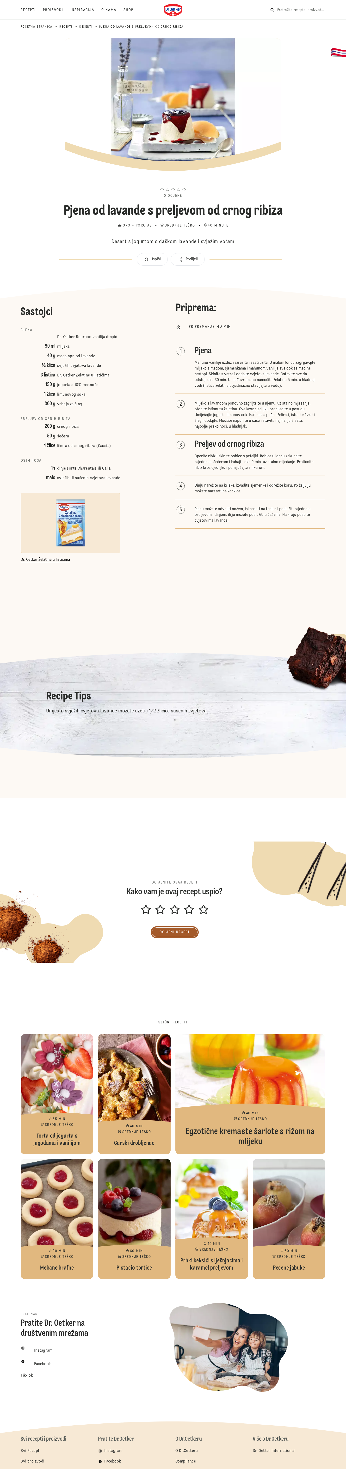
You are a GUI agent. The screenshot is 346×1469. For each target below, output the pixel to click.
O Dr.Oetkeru (186, 1451)
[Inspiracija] (85, 10)
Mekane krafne (57, 1219)
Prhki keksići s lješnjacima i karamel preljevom (211, 1219)
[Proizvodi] (56, 10)
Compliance (185, 1461)
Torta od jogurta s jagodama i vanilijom (57, 1094)
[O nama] (112, 10)
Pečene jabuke (289, 1219)
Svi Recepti (30, 1451)
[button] (173, 181)
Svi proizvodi (32, 1461)
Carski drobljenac (134, 1094)
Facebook (112, 1461)
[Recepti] (32, 10)
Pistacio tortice (134, 1219)
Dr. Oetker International (274, 1451)
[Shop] (132, 10)
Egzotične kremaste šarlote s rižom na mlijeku (250, 1094)
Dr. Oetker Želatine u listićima (83, 375)
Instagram (113, 1451)
